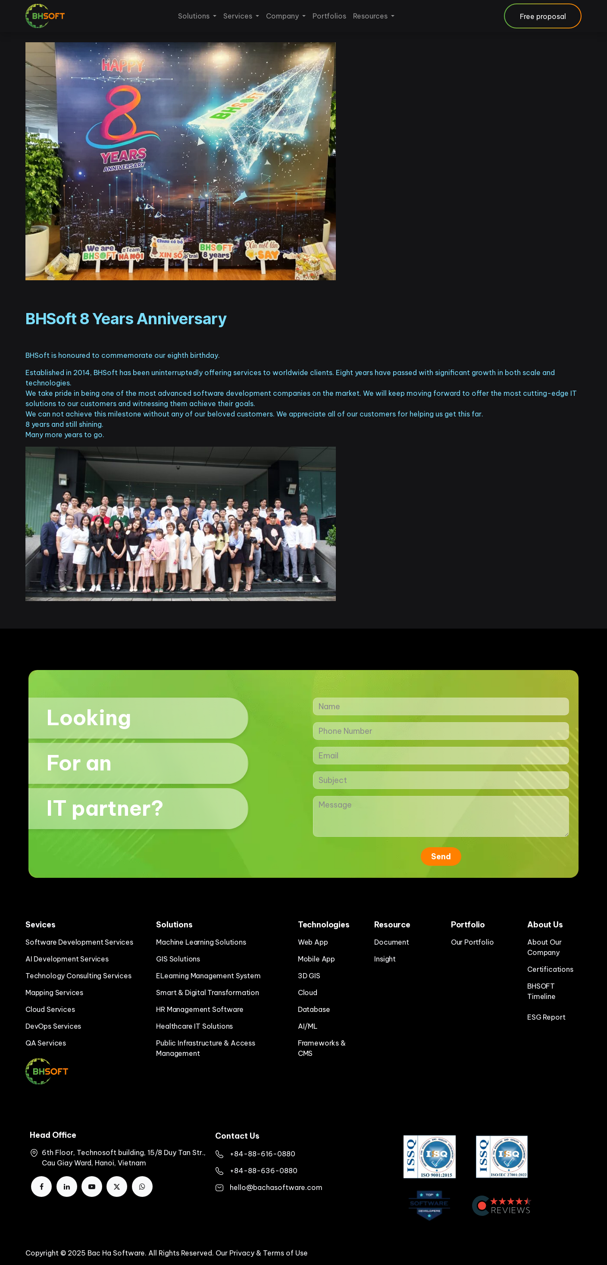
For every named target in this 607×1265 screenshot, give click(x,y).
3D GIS (309, 975)
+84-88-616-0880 (262, 1153)
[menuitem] (197, 16)
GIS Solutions (178, 959)
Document (391, 942)
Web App (313, 942)
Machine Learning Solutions (201, 942)
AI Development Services (67, 959)
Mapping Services (54, 992)
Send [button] (441, 856)
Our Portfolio (472, 942)
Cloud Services (50, 1009)
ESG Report (546, 1017)
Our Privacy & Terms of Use (262, 1253)
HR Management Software (199, 1009)
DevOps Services (53, 1026)
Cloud (307, 992)
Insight (385, 959)
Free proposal (543, 16)
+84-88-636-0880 (263, 1170)
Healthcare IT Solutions (194, 1026)
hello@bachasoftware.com (276, 1187)
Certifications (550, 969)
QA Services (45, 1043)
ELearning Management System (208, 975)
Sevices (40, 925)
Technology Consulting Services (78, 975)
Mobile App (316, 959)
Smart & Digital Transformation (207, 992)
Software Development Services (79, 942)
